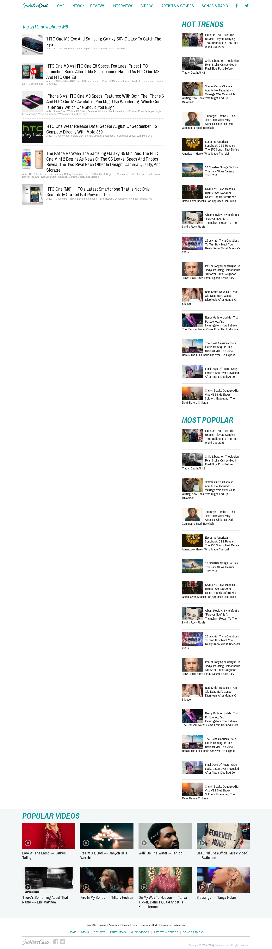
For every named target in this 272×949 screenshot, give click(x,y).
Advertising (179, 925)
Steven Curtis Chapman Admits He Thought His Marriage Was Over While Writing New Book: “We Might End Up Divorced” (208, 94)
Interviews (118, 932)
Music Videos (140, 932)
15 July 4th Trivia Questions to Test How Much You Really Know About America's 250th (211, 246)
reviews (97, 6)
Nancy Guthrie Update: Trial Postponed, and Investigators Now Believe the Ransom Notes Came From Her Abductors (210, 323)
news (77, 6)
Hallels (35, 6)
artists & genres (177, 6)
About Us (91, 925)
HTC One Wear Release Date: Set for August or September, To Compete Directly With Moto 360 (101, 129)
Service (102, 925)
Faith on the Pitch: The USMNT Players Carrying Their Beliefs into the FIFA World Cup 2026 (221, 41)
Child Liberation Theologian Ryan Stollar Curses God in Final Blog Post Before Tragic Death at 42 (210, 66)
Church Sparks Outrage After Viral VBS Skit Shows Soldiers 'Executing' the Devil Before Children (210, 396)
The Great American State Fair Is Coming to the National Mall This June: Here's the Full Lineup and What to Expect (209, 349)
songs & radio (215, 6)
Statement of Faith (149, 925)
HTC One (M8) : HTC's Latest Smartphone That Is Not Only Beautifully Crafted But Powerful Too (98, 192)
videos (147, 6)
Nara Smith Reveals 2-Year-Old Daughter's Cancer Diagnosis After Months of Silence (210, 297)
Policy (135, 925)
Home (73, 932)
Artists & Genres (166, 932)
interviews (123, 6)
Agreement (114, 925)
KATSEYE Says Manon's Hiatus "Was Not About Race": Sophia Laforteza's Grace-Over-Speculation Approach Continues (209, 195)
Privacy (125, 925)
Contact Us (166, 925)
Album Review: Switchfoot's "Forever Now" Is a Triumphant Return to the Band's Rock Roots (210, 220)
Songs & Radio (193, 932)
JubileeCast (35, 942)
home (60, 6)
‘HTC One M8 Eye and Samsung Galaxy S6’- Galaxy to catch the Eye (103, 41)
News (85, 932)
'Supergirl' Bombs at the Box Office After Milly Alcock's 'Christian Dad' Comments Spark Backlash (208, 122)
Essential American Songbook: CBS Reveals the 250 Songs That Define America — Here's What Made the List (210, 147)
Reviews (99, 932)
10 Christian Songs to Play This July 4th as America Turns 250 (221, 171)
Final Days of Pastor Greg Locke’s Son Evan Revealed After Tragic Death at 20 (222, 372)
